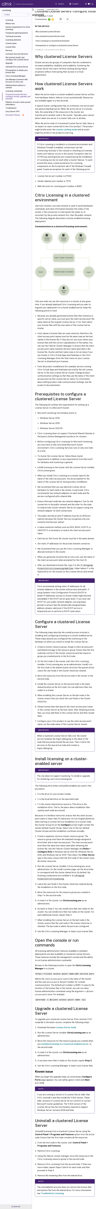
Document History (14, 115)
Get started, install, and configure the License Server (17, 58)
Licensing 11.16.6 (53, 9)
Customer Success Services (16, 54)
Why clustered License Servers (49, 31)
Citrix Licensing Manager (15, 76)
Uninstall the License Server (16, 67)
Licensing (9, 20)
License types (11, 43)
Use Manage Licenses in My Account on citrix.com (16, 80)
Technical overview (13, 36)
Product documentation (21, 4)
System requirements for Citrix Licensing (17, 28)
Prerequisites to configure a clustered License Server (58, 45)
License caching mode (66, 129)
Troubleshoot (10, 108)
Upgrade (8, 63)
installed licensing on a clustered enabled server (65, 1043)
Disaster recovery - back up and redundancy (17, 103)
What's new (10, 24)
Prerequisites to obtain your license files (16, 71)
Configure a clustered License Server (51, 50)
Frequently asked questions (16, 33)
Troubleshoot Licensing (52, 1192)
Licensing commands (13, 91)
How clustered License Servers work (51, 36)
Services (8, 50)
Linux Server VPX (12, 111)
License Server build (66, 1027)
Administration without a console (15, 86)
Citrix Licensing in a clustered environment (53, 40)
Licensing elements (13, 40)
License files (10, 47)
